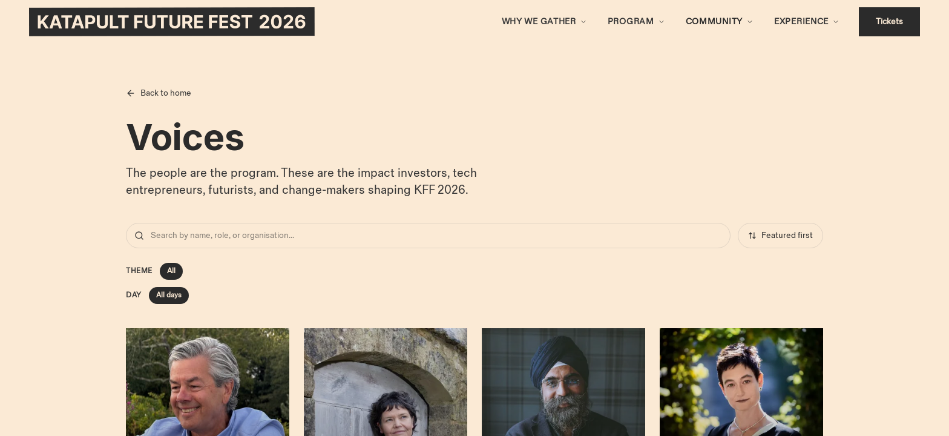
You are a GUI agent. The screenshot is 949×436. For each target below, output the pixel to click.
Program (631, 21)
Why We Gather (539, 21)
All (171, 271)
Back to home (158, 93)
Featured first (780, 235)
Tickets (889, 21)
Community (714, 21)
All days (169, 295)
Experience (801, 21)
